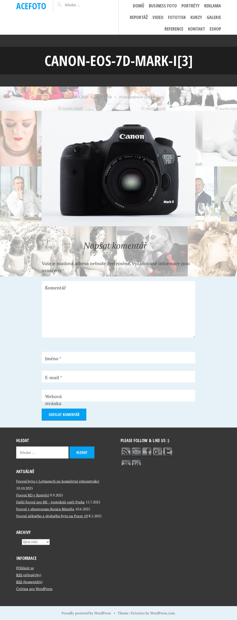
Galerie (214, 17)
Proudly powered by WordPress (86, 613)
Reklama (212, 6)
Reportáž (139, 17)
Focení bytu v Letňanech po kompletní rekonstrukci (57, 481)
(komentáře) (29, 582)
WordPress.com (162, 613)
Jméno (53, 358)
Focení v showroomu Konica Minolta (45, 509)
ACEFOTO (31, 6)
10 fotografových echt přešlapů (141, 97)
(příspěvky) (28, 575)
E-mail (53, 377)
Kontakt (196, 29)
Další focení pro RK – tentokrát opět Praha (50, 502)
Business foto (163, 6)
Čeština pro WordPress (34, 588)
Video (158, 17)
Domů (138, 6)
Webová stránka (53, 399)
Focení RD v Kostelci (32, 495)
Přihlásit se (25, 568)
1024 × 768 (103, 97)
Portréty (190, 6)
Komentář (55, 288)
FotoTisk (177, 17)
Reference (174, 29)
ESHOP (215, 29)
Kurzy (196, 17)
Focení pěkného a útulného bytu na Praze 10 (52, 516)
